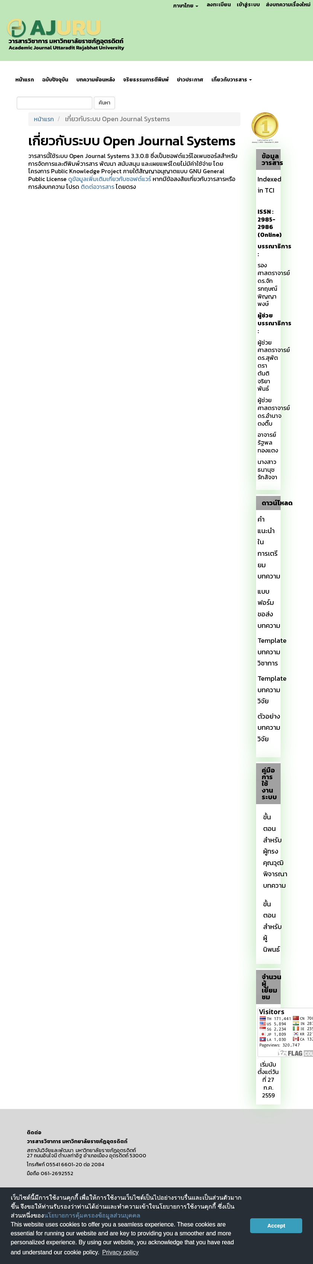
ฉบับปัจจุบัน (55, 80)
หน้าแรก (24, 80)
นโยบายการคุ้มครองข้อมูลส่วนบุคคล (92, 1215)
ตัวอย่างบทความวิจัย (269, 727)
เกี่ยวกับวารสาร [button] (231, 80)
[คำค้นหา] (54, 103)
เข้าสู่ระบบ (248, 5)
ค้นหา (104, 103)
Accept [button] (276, 1226)
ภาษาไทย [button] (185, 6)
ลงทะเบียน (219, 5)
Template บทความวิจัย (272, 689)
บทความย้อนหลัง (95, 80)
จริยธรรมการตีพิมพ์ (146, 80)
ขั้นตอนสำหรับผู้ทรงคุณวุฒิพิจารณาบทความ (275, 851)
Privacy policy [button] (120, 1252)
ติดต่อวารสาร (97, 186)
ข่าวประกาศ (190, 80)
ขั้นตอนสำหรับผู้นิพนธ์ (272, 926)
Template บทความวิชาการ (272, 651)
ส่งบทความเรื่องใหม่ (288, 5)
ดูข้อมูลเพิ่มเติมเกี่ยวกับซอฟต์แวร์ (109, 178)
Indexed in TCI (269, 185)
